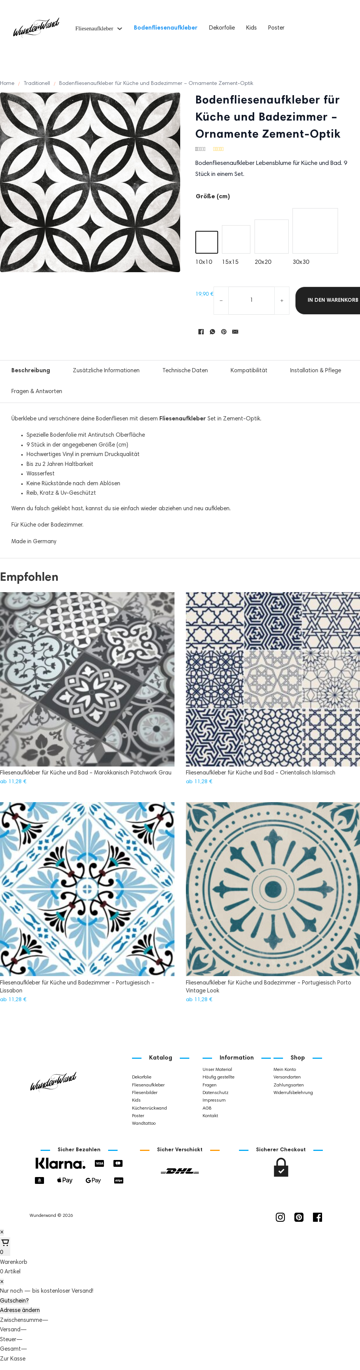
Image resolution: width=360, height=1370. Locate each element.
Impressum (214, 1100)
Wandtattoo (144, 1123)
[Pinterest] (224, 331)
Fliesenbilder (144, 1093)
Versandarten (287, 1077)
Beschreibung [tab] (30, 371)
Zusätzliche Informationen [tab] (106, 371)
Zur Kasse (12, 1359)
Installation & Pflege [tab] (315, 371)
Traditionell (37, 83)
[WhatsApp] (212, 331)
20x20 (263, 262)
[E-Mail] (235, 331)
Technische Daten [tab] (185, 371)
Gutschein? (14, 1301)
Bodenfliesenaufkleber (166, 28)
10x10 (203, 262)
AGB (207, 1108)
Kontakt (210, 1116)
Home (7, 83)
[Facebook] (201, 331)
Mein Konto (285, 1069)
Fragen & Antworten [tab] (36, 392)
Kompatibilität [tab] (249, 371)
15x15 (230, 262)
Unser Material (217, 1069)
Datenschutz (215, 1093)
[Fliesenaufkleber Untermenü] (120, 28)
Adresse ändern (20, 1311)
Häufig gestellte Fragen (218, 1081)
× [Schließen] (2, 1232)
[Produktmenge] (251, 301)
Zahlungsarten (289, 1085)
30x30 (300, 262)
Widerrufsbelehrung (292, 1093)
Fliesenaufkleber (94, 28)
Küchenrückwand (149, 1108)
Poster (276, 28)
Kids (251, 28)
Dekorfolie (222, 28)
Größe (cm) (213, 197)
